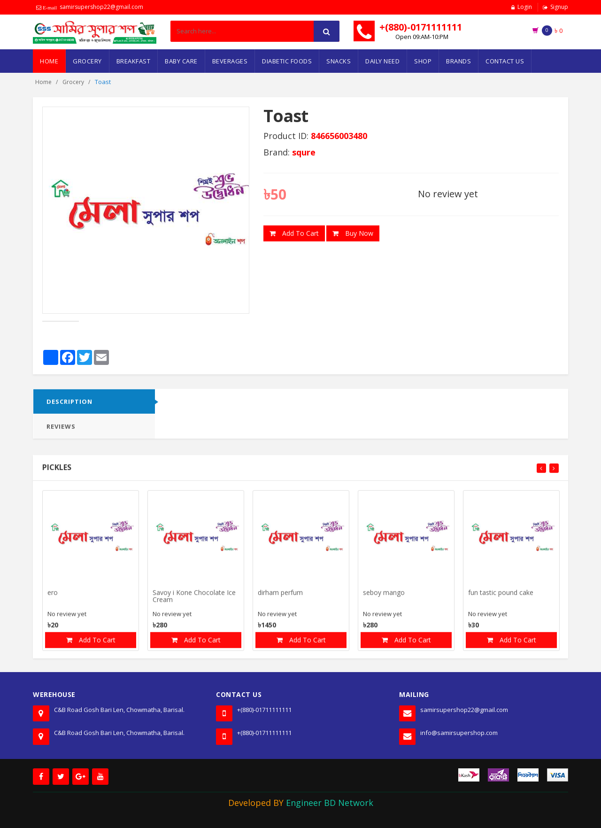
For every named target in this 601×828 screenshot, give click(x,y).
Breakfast (133, 61)
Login (524, 7)
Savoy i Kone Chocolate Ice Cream (194, 600)
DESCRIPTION (69, 406)
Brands (458, 61)
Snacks (338, 61)
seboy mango (384, 597)
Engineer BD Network (329, 802)
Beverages (230, 61)
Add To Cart (294, 233)
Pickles (56, 471)
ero (52, 597)
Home (49, 61)
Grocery (87, 61)
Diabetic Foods (287, 61)
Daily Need (382, 61)
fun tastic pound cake (500, 597)
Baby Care (181, 61)
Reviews (61, 430)
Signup (559, 7)
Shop (422, 61)
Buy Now (352, 233)
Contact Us (504, 61)
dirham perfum (280, 597)
